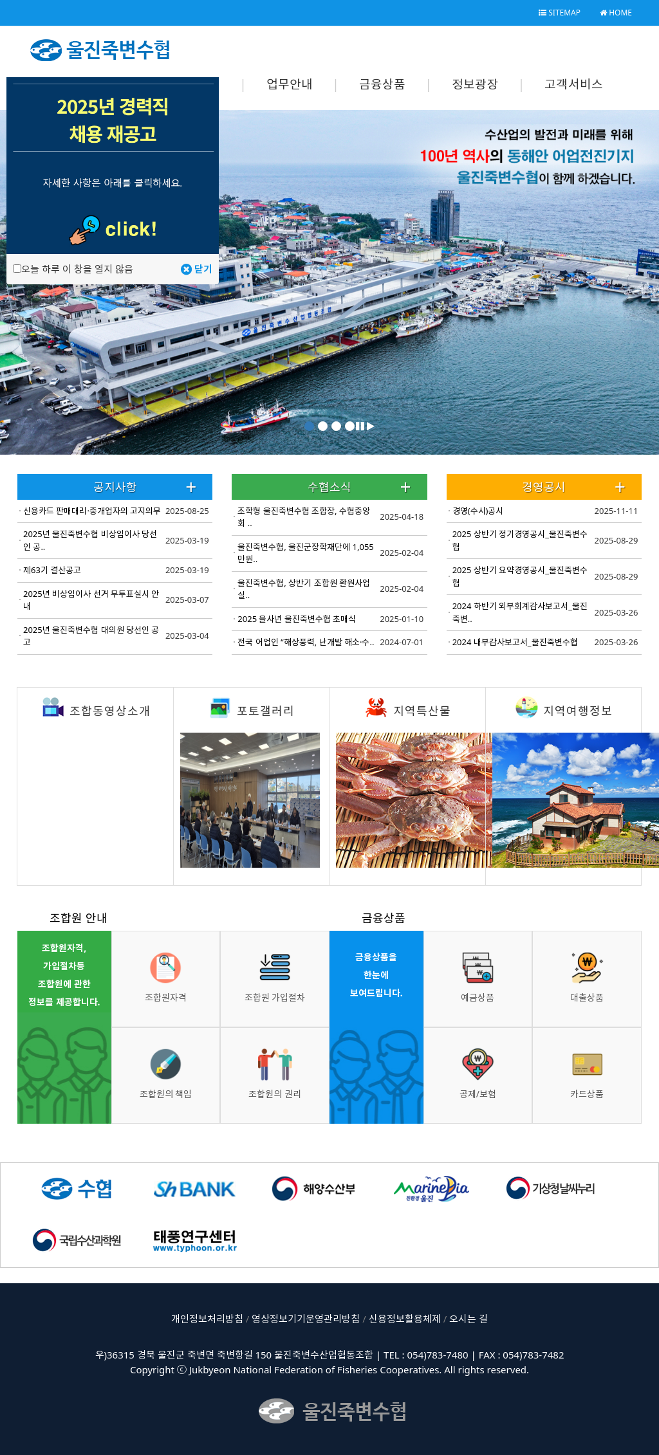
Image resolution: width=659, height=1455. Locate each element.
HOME (616, 12)
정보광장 (475, 84)
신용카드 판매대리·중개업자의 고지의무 (92, 511)
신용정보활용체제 (405, 1318)
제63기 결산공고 (52, 570)
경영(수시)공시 (478, 511)
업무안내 (289, 84)
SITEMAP (559, 12)
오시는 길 (468, 1318)
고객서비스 (573, 84)
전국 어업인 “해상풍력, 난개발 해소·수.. (305, 642)
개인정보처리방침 (207, 1318)
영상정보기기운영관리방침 (306, 1318)
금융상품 (382, 84)
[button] (360, 425)
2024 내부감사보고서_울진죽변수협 (515, 642)
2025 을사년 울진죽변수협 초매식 (296, 619)
